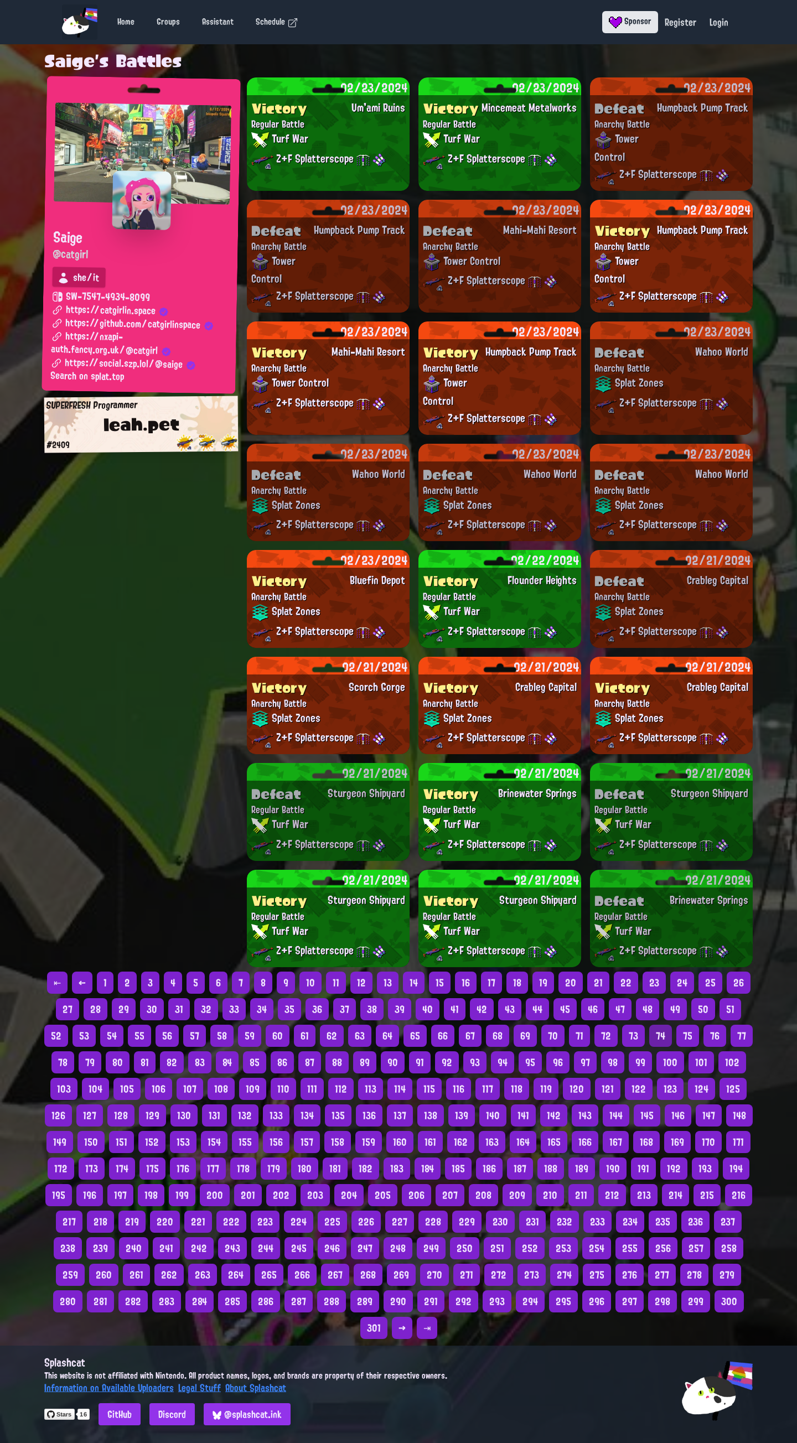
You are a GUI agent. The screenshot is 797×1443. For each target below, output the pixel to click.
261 (136, 1275)
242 (199, 1248)
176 (183, 1168)
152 (152, 1142)
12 (361, 983)
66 (443, 1036)
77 (741, 1036)
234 (630, 1222)
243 (232, 1248)
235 (662, 1222)
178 (243, 1168)
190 (613, 1168)
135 (338, 1115)
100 (670, 1062)
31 (179, 1009)
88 (337, 1062)
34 (262, 1009)
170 (708, 1142)
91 (420, 1062)
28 (95, 1009)
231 (532, 1222)
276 (629, 1275)
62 (332, 1036)
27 (68, 1009)
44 (537, 1009)
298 (662, 1301)
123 (670, 1089)
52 (56, 1036)
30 (152, 1009)
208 (483, 1195)
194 (736, 1168)
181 (335, 1168)
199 (182, 1195)
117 (487, 1089)
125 (733, 1089)
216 (739, 1195)
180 (305, 1168)
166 (585, 1142)
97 (585, 1062)
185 (458, 1168)
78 (63, 1062)
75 (687, 1036)
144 (616, 1115)
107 (189, 1089)
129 (152, 1115)
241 (166, 1248)
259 (70, 1275)
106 (158, 1089)
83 (200, 1062)
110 (283, 1089)
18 (517, 983)
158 (337, 1142)
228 (433, 1222)
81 (145, 1062)
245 (299, 1248)
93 (475, 1062)
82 (172, 1062)
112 (341, 1089)
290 (398, 1301)
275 (596, 1275)
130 (184, 1115)
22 (626, 983)
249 (431, 1248)
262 (169, 1275)
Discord (172, 1414)
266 (302, 1275)
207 (450, 1195)
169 (677, 1142)
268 (368, 1275)
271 (466, 1275)
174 (122, 1168)
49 (675, 1009)
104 (95, 1089)
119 (546, 1089)
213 (644, 1195)
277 (662, 1275)
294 (530, 1301)
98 (613, 1062)
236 (695, 1222)
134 (307, 1115)
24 (682, 983)
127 (89, 1115)
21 (598, 983)
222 (231, 1222)
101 (701, 1062)
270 (434, 1275)
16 (466, 983)
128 (121, 1115)
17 (491, 983)
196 (89, 1195)
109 (253, 1089)
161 (430, 1142)
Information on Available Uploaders (109, 1387)
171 (738, 1142)
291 (431, 1301)
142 (554, 1115)
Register (680, 22)
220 (165, 1222)
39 (400, 1009)
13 (388, 983)
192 (674, 1168)
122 (639, 1089)
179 (273, 1168)
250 (465, 1248)
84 (227, 1062)
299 (695, 1301)
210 (550, 1195)
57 (194, 1036)
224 (299, 1222)
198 (151, 1195)
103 (64, 1089)
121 (608, 1089)
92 (447, 1062)
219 (132, 1222)
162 (461, 1142)
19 (543, 983)
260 (104, 1275)
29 (123, 1009)
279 (727, 1275)
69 (525, 1036)
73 (633, 1036)
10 (310, 983)
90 (392, 1062)
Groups (168, 21)
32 (206, 1009)
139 (461, 1115)
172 (61, 1168)
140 (493, 1115)
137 (400, 1115)
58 (222, 1036)
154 (214, 1142)
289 (364, 1301)
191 (643, 1168)
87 (309, 1062)
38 (372, 1009)
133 (276, 1115)
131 (214, 1115)
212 (612, 1195)
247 (365, 1248)
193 (705, 1168)
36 (317, 1009)
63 (360, 1036)
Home (125, 21)
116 (458, 1089)
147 (708, 1115)
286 (265, 1301)
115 (429, 1089)
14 (414, 983)
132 (245, 1115)
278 (694, 1275)
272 (498, 1275)
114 (400, 1089)
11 (336, 983)
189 (581, 1168)
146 (678, 1115)
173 (91, 1168)
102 (732, 1062)
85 (255, 1062)
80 (117, 1062)
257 (696, 1248)
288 (331, 1301)
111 (312, 1089)
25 (710, 983)
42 (482, 1009)
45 (565, 1009)
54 (112, 1036)
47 (620, 1009)
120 (577, 1089)
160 (400, 1142)
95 (530, 1062)
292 (464, 1301)
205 (383, 1195)
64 (387, 1036)
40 (427, 1009)
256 (663, 1248)
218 (100, 1222)
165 (554, 1142)
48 (648, 1009)
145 (647, 1115)
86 (282, 1062)
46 (593, 1009)
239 (100, 1248)
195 (58, 1195)
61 (305, 1036)
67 (470, 1036)
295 (563, 1301)
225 (332, 1222)
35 (289, 1009)
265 (269, 1275)
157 (307, 1142)
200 (214, 1195)
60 (277, 1036)
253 (563, 1248)
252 (530, 1248)
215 (707, 1195)
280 (68, 1301)
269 (401, 1275)
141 (523, 1115)
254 (596, 1248)
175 (152, 1168)
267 (335, 1275)
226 (366, 1222)
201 (248, 1195)
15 (440, 983)
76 (715, 1036)
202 (281, 1195)
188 (550, 1168)
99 (640, 1062)
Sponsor (630, 21)
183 (396, 1168)
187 (520, 1168)
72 (606, 1036)
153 (183, 1142)
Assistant (218, 21)
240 (134, 1248)
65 (415, 1036)
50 (703, 1009)
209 (517, 1195)
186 (489, 1168)
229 (467, 1222)
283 (166, 1301)
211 (581, 1195)
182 (365, 1168)
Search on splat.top (87, 376)
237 (728, 1222)
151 (121, 1142)
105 (127, 1089)
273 (531, 1275)
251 (497, 1248)
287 (298, 1301)
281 (100, 1301)
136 (369, 1115)
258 (729, 1248)
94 (503, 1062)
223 (265, 1222)
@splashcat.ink (247, 1414)
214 (675, 1195)
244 (265, 1248)
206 (416, 1195)
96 (558, 1062)
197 (120, 1195)
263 (202, 1275)
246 (332, 1248)
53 (84, 1036)
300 (729, 1301)
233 (597, 1222)
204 (349, 1195)
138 (430, 1115)
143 (585, 1115)
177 (213, 1168)
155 (245, 1142)
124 (701, 1089)
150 (91, 1142)
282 (133, 1301)
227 (399, 1222)
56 (167, 1036)
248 (398, 1248)
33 (234, 1009)
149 (59, 1142)
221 (198, 1222)
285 (232, 1301)
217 (69, 1222)
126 (58, 1115)
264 (236, 1275)
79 (90, 1062)
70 (553, 1036)
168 (646, 1142)
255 (630, 1248)
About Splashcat (255, 1387)
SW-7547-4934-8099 (101, 297)
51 (730, 1009)
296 (596, 1301)
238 (67, 1248)
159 (368, 1142)
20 (570, 983)
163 (492, 1142)
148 (739, 1115)
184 (427, 1168)
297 (629, 1301)
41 (455, 1009)
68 (498, 1036)
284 (199, 1301)
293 (497, 1301)
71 (579, 1036)
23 (654, 983)
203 (315, 1195)
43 (510, 1009)
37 (344, 1009)
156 (276, 1142)
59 (250, 1036)
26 (738, 983)
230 (500, 1222)
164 (523, 1142)
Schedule (277, 21)
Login (719, 22)
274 (564, 1275)
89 (365, 1062)
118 (516, 1089)
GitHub (119, 1414)
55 (139, 1036)
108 (221, 1089)
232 (564, 1222)
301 (374, 1328)
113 (370, 1089)
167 (615, 1142)
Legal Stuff (199, 1387)
